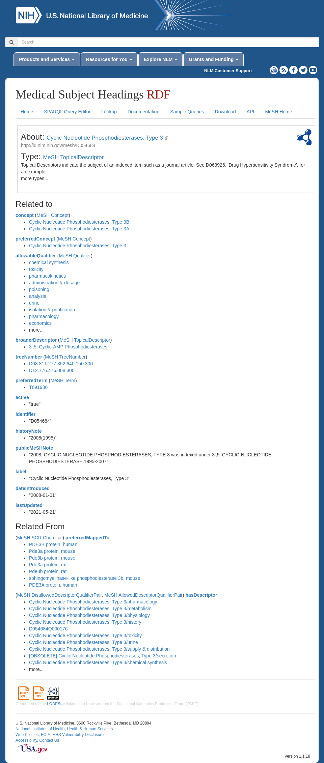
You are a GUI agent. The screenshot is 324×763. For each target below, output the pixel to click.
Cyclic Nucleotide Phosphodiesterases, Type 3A (79, 228)
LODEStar (56, 703)
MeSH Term (62, 380)
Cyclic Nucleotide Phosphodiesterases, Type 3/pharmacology (93, 601)
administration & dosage (54, 282)
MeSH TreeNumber (65, 357)
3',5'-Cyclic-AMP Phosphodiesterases (68, 346)
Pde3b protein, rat (47, 571)
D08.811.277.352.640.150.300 (61, 363)
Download (225, 111)
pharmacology (44, 316)
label (21, 471)
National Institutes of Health (40, 729)
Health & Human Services (90, 729)
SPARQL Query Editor (67, 111)
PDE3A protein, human (53, 585)
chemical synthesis (49, 262)
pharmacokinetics (47, 276)
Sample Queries (187, 111)
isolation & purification (52, 309)
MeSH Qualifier (75, 255)
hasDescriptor (201, 595)
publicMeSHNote (34, 448)
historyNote (29, 431)
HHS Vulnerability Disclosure (78, 734)
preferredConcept (35, 239)
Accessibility (26, 740)
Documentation (143, 111)
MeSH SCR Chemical (40, 537)
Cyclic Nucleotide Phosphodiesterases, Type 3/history (85, 622)
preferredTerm (32, 380)
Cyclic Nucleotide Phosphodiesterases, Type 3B (79, 222)
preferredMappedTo (87, 537)
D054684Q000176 (48, 628)
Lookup (109, 111)
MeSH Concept (52, 215)
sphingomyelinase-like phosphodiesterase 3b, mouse (84, 578)
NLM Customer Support (228, 70)
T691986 (38, 387)
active (22, 397)
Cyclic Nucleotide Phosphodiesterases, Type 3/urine (83, 642)
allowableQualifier (36, 255)
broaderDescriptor (36, 340)
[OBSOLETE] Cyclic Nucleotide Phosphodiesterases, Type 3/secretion (102, 655)
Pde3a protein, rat (47, 564)
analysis (37, 296)
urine (34, 303)
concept (25, 215)
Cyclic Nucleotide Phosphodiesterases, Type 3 (105, 138)
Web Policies (27, 734)
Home (27, 111)
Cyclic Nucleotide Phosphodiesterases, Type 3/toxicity (85, 635)
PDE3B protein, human (53, 544)
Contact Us (49, 740)
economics (40, 323)
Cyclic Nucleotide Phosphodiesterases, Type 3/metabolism (90, 608)
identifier (25, 414)
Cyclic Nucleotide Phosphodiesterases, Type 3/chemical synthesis (98, 662)
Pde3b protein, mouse (52, 558)
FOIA (45, 734)
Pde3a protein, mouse (52, 551)
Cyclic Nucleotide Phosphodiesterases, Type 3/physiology (89, 615)
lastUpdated (29, 505)
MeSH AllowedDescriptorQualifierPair (143, 595)
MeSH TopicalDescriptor (73, 157)
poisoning (39, 289)
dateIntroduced (33, 488)
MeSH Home (278, 111)
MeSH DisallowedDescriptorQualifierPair (59, 595)
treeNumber (29, 357)
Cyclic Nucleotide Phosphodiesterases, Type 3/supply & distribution (99, 649)
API (250, 111)
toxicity (36, 269)
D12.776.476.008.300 (52, 370)
